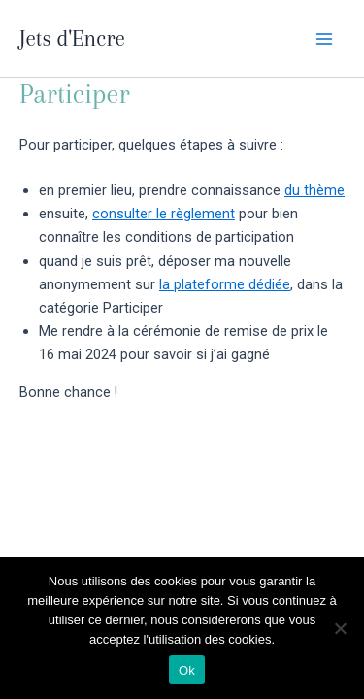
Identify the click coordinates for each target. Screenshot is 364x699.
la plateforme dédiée (224, 284)
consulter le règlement (163, 213)
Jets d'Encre (72, 37)
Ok (187, 670)
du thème (314, 190)
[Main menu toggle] (324, 38)
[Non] (339, 628)
